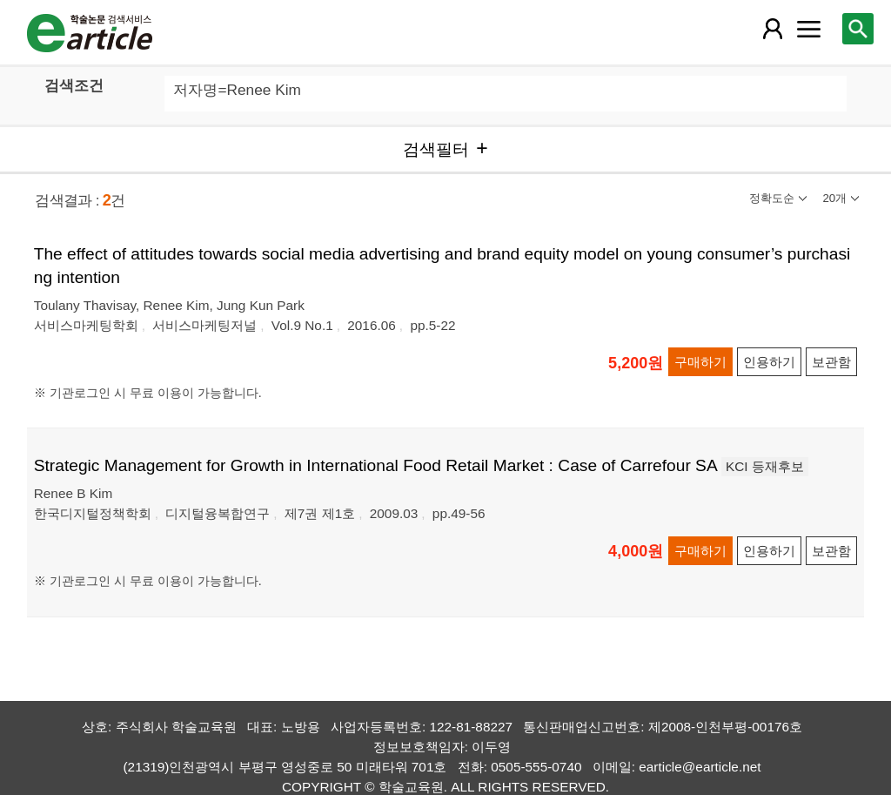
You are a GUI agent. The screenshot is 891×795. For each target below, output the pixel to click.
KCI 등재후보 (765, 466)
